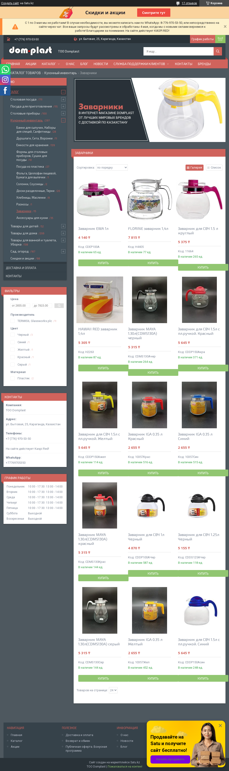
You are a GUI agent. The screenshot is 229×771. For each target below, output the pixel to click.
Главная (13, 64)
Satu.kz (135, 762)
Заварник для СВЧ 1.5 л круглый (198, 230)
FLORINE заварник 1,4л (148, 228)
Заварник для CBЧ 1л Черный (146, 536)
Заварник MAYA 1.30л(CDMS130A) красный (92, 539)
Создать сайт (10, 3)
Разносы (22, 204)
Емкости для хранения (32, 145)
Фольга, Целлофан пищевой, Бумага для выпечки (36, 175)
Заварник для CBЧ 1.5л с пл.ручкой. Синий (199, 641)
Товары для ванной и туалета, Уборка (34, 242)
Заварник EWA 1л (93, 228)
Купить (103, 263)
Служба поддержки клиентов (139, 64)
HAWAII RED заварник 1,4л (97, 331)
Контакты (183, 64)
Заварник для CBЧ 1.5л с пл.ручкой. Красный (199, 331)
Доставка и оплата (21, 268)
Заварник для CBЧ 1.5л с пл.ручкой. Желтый (99, 436)
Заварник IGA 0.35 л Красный (145, 436)
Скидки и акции (22, 258)
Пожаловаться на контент (125, 766)
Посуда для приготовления (31, 106)
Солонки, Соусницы (29, 184)
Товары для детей (24, 226)
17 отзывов (189, 3)
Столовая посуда (23, 99)
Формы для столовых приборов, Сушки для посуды (31, 156)
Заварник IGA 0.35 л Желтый (145, 641)
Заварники (23, 211)
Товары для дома (24, 233)
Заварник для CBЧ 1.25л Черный (198, 536)
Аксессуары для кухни (32, 218)
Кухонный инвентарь (60, 73)
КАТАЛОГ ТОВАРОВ (25, 73)
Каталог (49, 64)
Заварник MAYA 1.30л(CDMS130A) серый (99, 641)
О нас (70, 64)
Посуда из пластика (30, 166)
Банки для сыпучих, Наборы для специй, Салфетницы (36, 129)
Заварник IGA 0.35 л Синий (195, 436)
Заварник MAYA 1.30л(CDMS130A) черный (142, 333)
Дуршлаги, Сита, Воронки (34, 138)
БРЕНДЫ (204, 64)
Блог (84, 64)
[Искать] (218, 51)
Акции (30, 64)
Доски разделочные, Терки (35, 191)
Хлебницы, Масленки (31, 197)
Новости (101, 64)
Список (216, 167)
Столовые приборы (25, 113)
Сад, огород (20, 251)
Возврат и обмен (78, 741)
